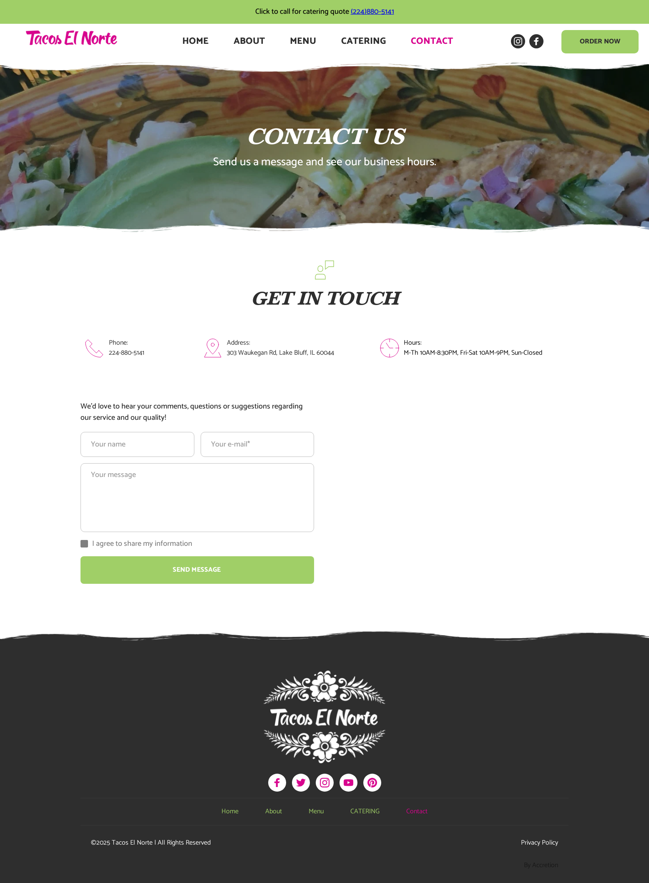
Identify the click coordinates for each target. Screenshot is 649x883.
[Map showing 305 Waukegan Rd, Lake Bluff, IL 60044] (452, 492)
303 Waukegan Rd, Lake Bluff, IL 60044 (280, 352)
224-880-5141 (126, 352)
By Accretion (541, 865)
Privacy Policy (539, 842)
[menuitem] (195, 41)
